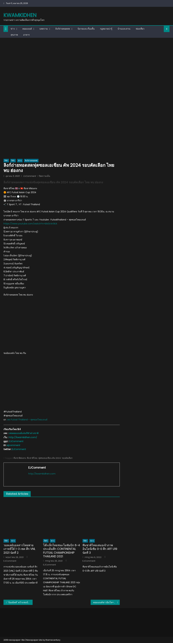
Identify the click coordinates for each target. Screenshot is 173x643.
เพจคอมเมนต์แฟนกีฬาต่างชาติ (23, 433)
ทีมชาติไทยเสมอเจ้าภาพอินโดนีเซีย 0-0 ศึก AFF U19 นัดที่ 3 (100, 548)
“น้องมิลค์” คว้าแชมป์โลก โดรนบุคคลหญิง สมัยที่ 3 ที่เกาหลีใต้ (20, 602)
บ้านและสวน (124, 28)
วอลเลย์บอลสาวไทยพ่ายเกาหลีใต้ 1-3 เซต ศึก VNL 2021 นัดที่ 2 (19, 548)
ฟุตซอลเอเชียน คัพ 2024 (49, 458)
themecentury (53, 639)
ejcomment (13, 445)
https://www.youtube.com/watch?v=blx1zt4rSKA (30, 223)
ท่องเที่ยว (140, 28)
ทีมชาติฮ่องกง (20, 458)
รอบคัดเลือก (67, 458)
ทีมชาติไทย (32, 458)
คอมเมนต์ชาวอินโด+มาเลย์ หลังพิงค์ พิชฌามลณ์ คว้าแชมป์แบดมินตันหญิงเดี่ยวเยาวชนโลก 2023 (106, 602)
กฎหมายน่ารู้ (106, 28)
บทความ (43, 28)
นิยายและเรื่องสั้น (86, 28)
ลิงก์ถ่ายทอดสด (62, 28)
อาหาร (26, 34)
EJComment (29, 176)
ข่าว (13, 28)
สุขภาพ (14, 34)
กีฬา (6, 160)
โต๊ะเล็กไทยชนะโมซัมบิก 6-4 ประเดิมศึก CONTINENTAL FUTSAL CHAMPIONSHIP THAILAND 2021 (61, 550)
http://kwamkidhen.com (41, 473)
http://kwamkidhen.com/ (23, 437)
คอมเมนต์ (27, 28)
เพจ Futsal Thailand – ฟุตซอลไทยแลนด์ (27, 419)
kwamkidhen (19, 15)
